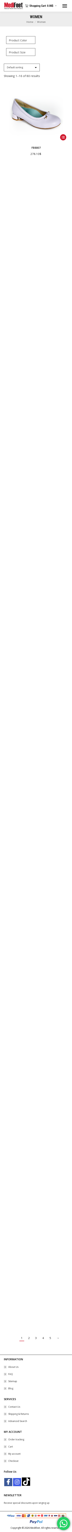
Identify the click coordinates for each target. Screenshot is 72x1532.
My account (14, 1453)
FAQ (10, 1374)
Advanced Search (17, 1421)
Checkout (13, 1461)
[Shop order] (22, 67)
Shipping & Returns (18, 1414)
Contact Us (14, 1406)
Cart (10, 1446)
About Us (13, 1367)
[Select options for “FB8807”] (63, 137)
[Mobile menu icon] (64, 6)
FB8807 (36, 147)
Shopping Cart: (41, 5)
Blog (10, 1388)
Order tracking (16, 1439)
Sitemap (12, 1381)
